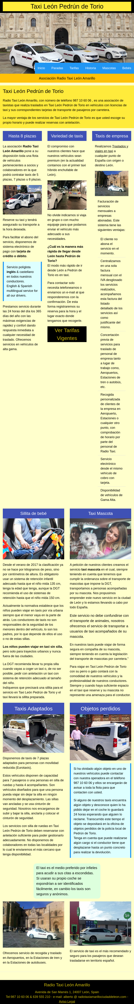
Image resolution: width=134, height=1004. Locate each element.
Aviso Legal (67, 1001)
